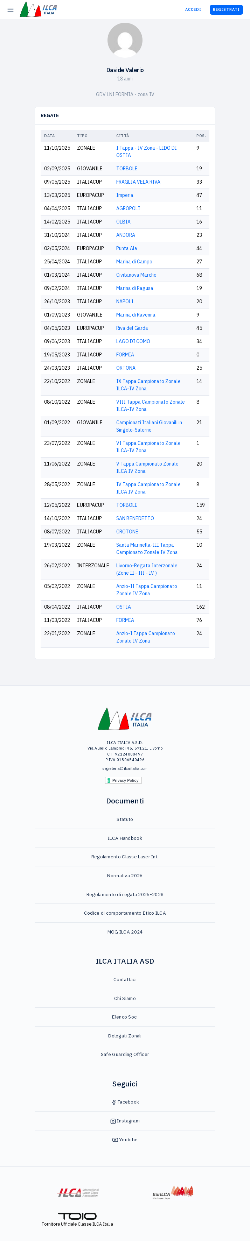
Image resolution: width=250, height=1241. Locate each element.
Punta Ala (126, 248)
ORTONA (126, 368)
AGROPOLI (128, 208)
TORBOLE (127, 168)
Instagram (125, 1121)
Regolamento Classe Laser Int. (125, 856)
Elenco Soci (125, 1017)
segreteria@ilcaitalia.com (125, 768)
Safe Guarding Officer (125, 1054)
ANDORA (125, 235)
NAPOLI (124, 301)
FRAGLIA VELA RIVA (138, 182)
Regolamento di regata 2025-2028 (125, 894)
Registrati (226, 9)
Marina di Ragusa (134, 288)
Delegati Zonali (125, 1036)
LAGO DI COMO (133, 341)
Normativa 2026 (125, 875)
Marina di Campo (134, 261)
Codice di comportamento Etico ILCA (125, 913)
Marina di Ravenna (135, 315)
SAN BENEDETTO (135, 518)
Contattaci (125, 979)
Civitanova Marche (136, 275)
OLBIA (123, 222)
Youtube (125, 1139)
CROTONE (127, 532)
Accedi (193, 9)
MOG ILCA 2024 (125, 932)
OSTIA (123, 607)
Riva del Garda (132, 328)
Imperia (124, 195)
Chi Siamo (125, 998)
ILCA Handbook (125, 838)
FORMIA (125, 355)
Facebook (125, 1102)
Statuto (125, 819)
